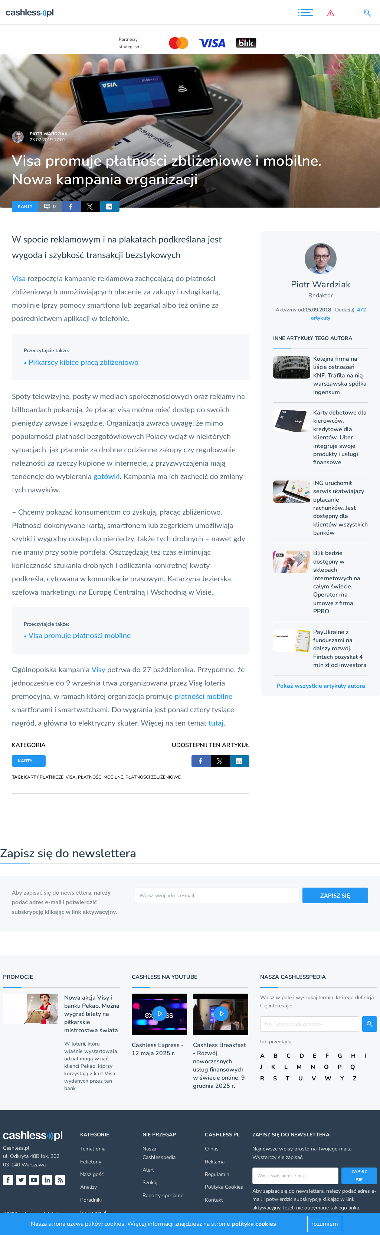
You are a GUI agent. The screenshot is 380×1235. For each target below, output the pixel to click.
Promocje (18, 977)
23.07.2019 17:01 (47, 140)
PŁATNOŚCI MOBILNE (100, 777)
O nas (212, 1148)
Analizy (88, 1187)
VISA (71, 777)
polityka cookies (254, 1224)
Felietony (90, 1161)
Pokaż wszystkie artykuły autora (320, 686)
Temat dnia (92, 1148)
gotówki (107, 476)
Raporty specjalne (162, 1195)
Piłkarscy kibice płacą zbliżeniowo (81, 361)
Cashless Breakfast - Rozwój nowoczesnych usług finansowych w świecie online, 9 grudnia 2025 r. (219, 1065)
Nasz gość (92, 1174)
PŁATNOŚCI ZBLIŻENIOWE (153, 777)
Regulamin (217, 1174)
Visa (19, 278)
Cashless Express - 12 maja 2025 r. (158, 1049)
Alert (148, 1169)
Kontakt (214, 1199)
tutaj (216, 722)
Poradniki (91, 1199)
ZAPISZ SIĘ (335, 895)
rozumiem (324, 1224)
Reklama (215, 1161)
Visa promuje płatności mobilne (77, 635)
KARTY (25, 206)
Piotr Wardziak (49, 134)
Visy (98, 669)
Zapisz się (359, 1176)
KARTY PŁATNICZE (43, 777)
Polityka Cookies (224, 1187)
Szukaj (149, 1182)
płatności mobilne (203, 695)
